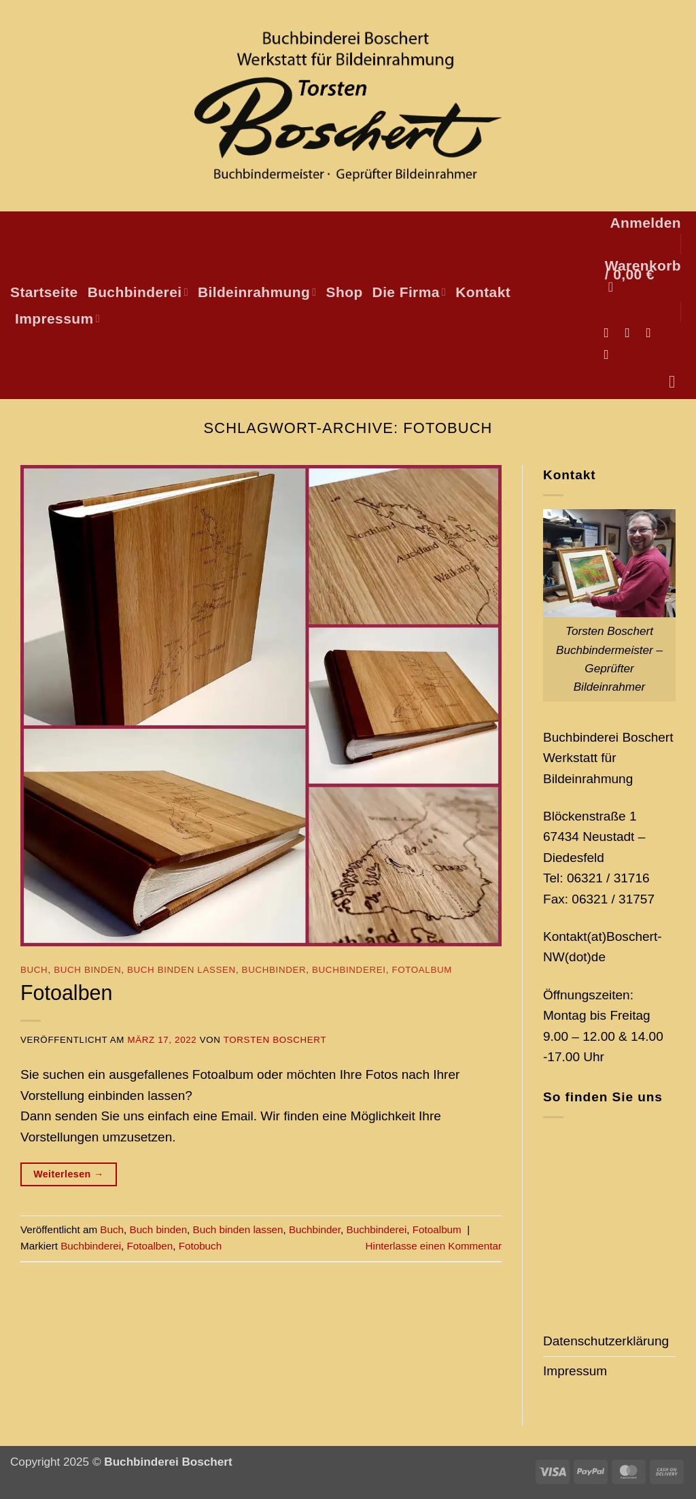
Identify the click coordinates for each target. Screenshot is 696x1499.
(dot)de (585, 957)
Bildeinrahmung (257, 292)
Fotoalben (66, 992)
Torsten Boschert (275, 1040)
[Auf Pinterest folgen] (610, 354)
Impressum (57, 318)
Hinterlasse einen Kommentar (434, 1246)
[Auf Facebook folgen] (610, 332)
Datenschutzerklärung (606, 1341)
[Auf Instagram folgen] (631, 332)
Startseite (44, 292)
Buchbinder (274, 970)
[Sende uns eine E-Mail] (652, 332)
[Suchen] (677, 382)
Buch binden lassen (181, 970)
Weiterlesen (68, 1174)
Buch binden (87, 970)
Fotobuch (200, 1246)
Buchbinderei (138, 292)
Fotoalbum (422, 970)
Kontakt (482, 292)
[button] (645, 222)
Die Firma (409, 292)
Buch (34, 970)
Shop (344, 292)
